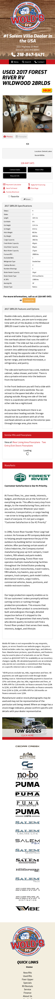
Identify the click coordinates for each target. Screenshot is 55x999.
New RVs (27, 972)
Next (48, 113)
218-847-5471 (27, 55)
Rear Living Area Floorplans (26, 442)
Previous (6, 113)
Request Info (14, 176)
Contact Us (29, 300)
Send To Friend (10, 188)
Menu (15, 61)
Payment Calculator (12, 184)
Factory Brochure (11, 192)
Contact (39, 61)
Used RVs (27, 976)
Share (26, 199)
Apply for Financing (36, 184)
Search (26, 61)
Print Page (33, 188)
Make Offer (39, 170)
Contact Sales (15, 170)
